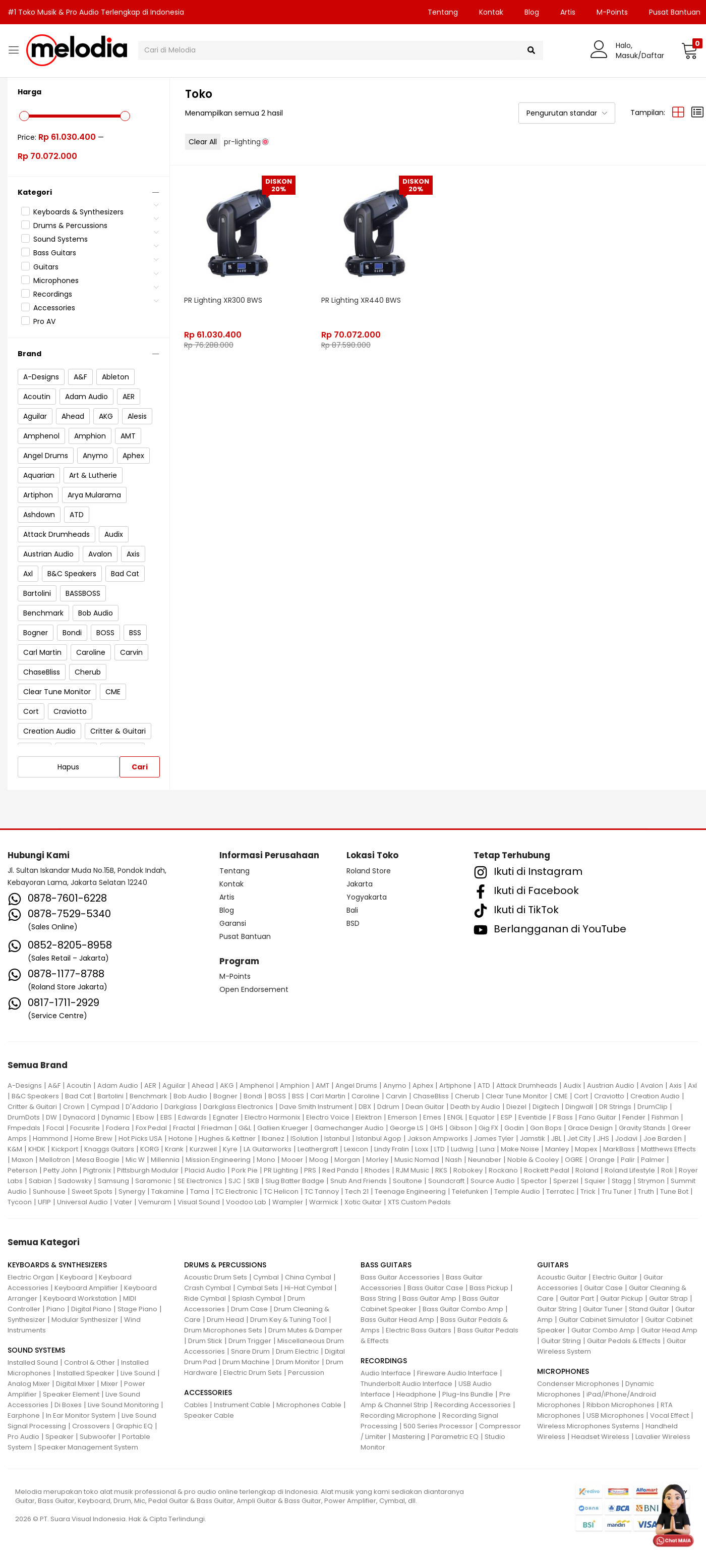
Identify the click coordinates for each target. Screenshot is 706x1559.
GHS (436, 1128)
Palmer (653, 1159)
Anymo (394, 1085)
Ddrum (388, 1106)
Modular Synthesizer (84, 1319)
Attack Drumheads (526, 1085)
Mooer (292, 1159)
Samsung (113, 1181)
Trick (588, 1191)
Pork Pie (244, 1170)
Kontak (491, 12)
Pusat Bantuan (245, 936)
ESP (506, 1117)
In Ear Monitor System (80, 1415)
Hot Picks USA (140, 1138)
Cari (140, 767)
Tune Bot (674, 1191)
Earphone (24, 1415)
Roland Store (368, 871)
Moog (318, 1159)
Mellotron (54, 1159)
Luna (487, 1149)
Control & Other (89, 1362)
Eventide (532, 1117)
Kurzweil (203, 1149)
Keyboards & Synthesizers (78, 212)
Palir (628, 1159)
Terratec (560, 1191)
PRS (310, 1170)
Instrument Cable (242, 1405)
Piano (55, 1309)
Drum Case (249, 1309)
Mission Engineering (218, 1159)
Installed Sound (33, 1362)
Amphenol (257, 1085)
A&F (54, 1085)
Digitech (546, 1106)
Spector (534, 1181)
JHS (603, 1138)
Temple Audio (517, 1191)
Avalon (651, 1085)
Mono (266, 1159)
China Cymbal (308, 1277)
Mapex (586, 1149)
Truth (646, 1191)
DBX (365, 1106)
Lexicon (356, 1149)
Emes (432, 1117)
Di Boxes (68, 1405)
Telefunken (470, 1191)
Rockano (503, 1170)
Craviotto (609, 1096)
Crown (74, 1106)
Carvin (396, 1096)
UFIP (44, 1202)
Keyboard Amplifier (86, 1288)
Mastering (408, 1436)
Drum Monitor (298, 1362)
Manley (557, 1149)
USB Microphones (615, 1415)
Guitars (45, 267)
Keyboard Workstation (80, 1298)
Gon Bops (546, 1128)
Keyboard (76, 1277)
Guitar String (557, 1309)
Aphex (423, 1085)
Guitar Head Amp (669, 1330)
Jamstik (532, 1138)
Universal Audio (82, 1202)
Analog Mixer (29, 1383)
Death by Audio (475, 1106)
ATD (484, 1085)
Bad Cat (78, 1096)
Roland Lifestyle (630, 1170)
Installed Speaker (85, 1373)
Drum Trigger (249, 1341)
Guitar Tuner (603, 1309)
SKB (253, 1181)
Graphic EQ (134, 1426)
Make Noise (520, 1149)
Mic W (135, 1159)
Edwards (192, 1117)
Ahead (203, 1085)
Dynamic (115, 1117)
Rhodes (377, 1170)
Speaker (59, 1436)
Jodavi (626, 1138)
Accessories (54, 308)
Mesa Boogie (98, 1159)
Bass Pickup (488, 1288)
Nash (453, 1159)
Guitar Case (603, 1288)
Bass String (378, 1298)
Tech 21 (357, 1191)
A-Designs (25, 1085)
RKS (441, 1170)
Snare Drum (250, 1351)
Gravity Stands (642, 1128)
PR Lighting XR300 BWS (224, 299)
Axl (692, 1085)
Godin (514, 1128)
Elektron (369, 1117)
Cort (581, 1096)
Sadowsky (75, 1181)
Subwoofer (98, 1436)
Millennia (165, 1159)
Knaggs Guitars (109, 1149)
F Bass (563, 1117)
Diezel (516, 1106)
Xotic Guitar (363, 1202)
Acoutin (79, 1085)
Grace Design (590, 1128)
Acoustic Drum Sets (215, 1277)
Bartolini (110, 1096)
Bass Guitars (54, 253)
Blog (531, 12)
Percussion (306, 1372)
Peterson (22, 1170)
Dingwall (579, 1106)
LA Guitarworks (267, 1149)
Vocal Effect (669, 1415)
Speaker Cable (209, 1415)
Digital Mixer (75, 1383)
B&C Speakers (35, 1096)
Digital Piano (91, 1309)
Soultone (407, 1181)
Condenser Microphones (578, 1383)
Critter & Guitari (32, 1106)
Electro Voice (327, 1117)
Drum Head (225, 1319)
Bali (352, 910)
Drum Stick (205, 1341)
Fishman (665, 1117)
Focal (55, 1128)
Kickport (64, 1149)
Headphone (416, 1394)
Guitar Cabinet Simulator (599, 1319)
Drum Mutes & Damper (305, 1330)
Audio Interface (386, 1373)
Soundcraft (446, 1181)
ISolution (304, 1138)
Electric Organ (31, 1277)
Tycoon (20, 1202)
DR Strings (615, 1106)
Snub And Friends (358, 1181)
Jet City (579, 1138)
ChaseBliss (431, 1096)
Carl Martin (327, 1096)
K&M (15, 1149)
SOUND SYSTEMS (36, 1350)
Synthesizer (26, 1319)
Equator (482, 1117)
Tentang (443, 12)
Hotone (180, 1138)
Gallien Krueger (282, 1128)
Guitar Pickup (621, 1298)
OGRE (574, 1159)
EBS (166, 1117)
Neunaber (484, 1159)
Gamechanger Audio (349, 1128)
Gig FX (488, 1128)
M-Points (612, 12)
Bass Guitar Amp (429, 1298)
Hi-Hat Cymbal (308, 1288)
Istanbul (337, 1138)
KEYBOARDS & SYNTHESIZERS (57, 1265)
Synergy (132, 1191)
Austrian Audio (610, 1085)
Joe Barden (662, 1138)
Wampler (287, 1202)
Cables (196, 1405)
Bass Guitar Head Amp (397, 1319)
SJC (234, 1181)
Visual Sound (199, 1202)
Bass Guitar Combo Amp (463, 1309)
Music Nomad (416, 1159)
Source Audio (492, 1181)
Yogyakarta (366, 897)
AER (150, 1085)
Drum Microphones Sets (223, 1330)
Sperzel (565, 1181)
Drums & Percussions (70, 225)
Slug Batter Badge (294, 1181)
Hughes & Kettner (227, 1138)
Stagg (621, 1181)
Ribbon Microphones (620, 1405)
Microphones (56, 280)
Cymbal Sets (257, 1288)
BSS (298, 1096)
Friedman (216, 1128)
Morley (377, 1159)
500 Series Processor (438, 1426)
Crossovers (91, 1426)
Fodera (118, 1128)
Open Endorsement (253, 989)
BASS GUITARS (386, 1265)
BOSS (277, 1096)
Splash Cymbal (256, 1298)
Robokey (468, 1170)
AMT (322, 1085)
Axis (675, 1085)
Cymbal (266, 1277)
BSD (353, 923)
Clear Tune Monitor (517, 1096)
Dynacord (79, 1117)
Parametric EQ (455, 1436)
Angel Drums (356, 1085)
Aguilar (174, 1085)
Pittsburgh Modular (148, 1170)
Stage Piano (137, 1309)
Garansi (232, 923)
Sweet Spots (92, 1191)
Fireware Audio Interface (457, 1373)
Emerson (402, 1117)
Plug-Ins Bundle (467, 1394)
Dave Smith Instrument (315, 1106)
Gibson (461, 1128)
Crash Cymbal (207, 1288)
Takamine (167, 1191)
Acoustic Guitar (561, 1277)
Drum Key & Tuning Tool (288, 1319)
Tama (199, 1191)
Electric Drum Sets (252, 1372)
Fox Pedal (151, 1128)
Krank (174, 1149)
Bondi (253, 1096)
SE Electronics (200, 1181)
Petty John (60, 1170)
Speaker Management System (88, 1447)
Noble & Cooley (533, 1159)
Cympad (105, 1106)
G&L (245, 1128)
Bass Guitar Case (435, 1288)
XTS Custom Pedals (419, 1202)
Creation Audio (655, 1096)
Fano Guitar (597, 1117)
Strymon (651, 1181)
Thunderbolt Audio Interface (406, 1383)
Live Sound (138, 1373)
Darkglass (180, 1106)
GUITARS (552, 1265)
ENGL (455, 1117)
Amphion (295, 1085)
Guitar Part (577, 1298)
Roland (587, 1170)
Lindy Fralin (391, 1149)
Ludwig (462, 1149)
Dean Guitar (424, 1106)
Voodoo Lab (246, 1202)
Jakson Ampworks (437, 1138)
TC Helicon (281, 1191)
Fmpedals (24, 1128)
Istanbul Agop (378, 1138)
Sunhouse (49, 1191)
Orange (602, 1159)
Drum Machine (246, 1362)
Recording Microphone (398, 1415)
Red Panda (340, 1170)
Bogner (225, 1096)
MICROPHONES (563, 1371)
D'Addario (142, 1106)
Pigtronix (97, 1170)
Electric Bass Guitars (418, 1330)
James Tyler (494, 1138)
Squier (595, 1181)
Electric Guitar (615, 1277)
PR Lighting (281, 1170)
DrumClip (652, 1106)
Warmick (323, 1202)
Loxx (421, 1149)
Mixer (109, 1383)
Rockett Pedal (546, 1170)
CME (561, 1096)
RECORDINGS (384, 1361)
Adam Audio (117, 1085)
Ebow (145, 1117)
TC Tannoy (322, 1191)
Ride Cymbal (205, 1298)
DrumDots (24, 1117)
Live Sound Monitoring (123, 1405)
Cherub (467, 1096)
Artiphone (455, 1085)
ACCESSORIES (208, 1392)
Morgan (347, 1159)
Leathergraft (318, 1149)
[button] (689, 50)
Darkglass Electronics (238, 1106)
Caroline (365, 1096)
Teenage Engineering (410, 1191)
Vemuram (154, 1202)
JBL (556, 1138)
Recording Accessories (472, 1405)
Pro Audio (23, 1436)
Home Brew (93, 1138)
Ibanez (273, 1138)
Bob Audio (190, 1096)
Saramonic (153, 1181)
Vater (123, 1202)
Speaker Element (71, 1394)
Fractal (184, 1128)
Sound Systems (60, 239)
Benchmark (148, 1096)
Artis (567, 12)
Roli (667, 1170)
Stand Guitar (649, 1309)
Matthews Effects (668, 1149)
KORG (149, 1149)
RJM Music (412, 1170)
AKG (226, 1085)
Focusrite (85, 1128)
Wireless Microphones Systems (588, 1426)
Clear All (203, 142)
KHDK (36, 1149)
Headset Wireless (600, 1436)
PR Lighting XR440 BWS (361, 299)
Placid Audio (205, 1170)
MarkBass (619, 1149)
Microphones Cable (308, 1405)
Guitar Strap (668, 1298)
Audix (572, 1085)
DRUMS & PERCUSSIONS (225, 1265)
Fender (633, 1117)
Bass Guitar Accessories (400, 1277)
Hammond (50, 1138)
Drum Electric (297, 1351)
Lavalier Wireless (662, 1436)
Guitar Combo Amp (603, 1330)
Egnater (226, 1117)
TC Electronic (236, 1191)
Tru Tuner (617, 1191)
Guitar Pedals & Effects (624, 1341)
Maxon (22, 1159)
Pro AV (44, 321)
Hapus (68, 767)
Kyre (230, 1149)
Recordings (52, 294)
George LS (407, 1128)
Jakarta (359, 884)
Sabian (40, 1181)
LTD (439, 1149)
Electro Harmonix (272, 1117)
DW (51, 1117)
